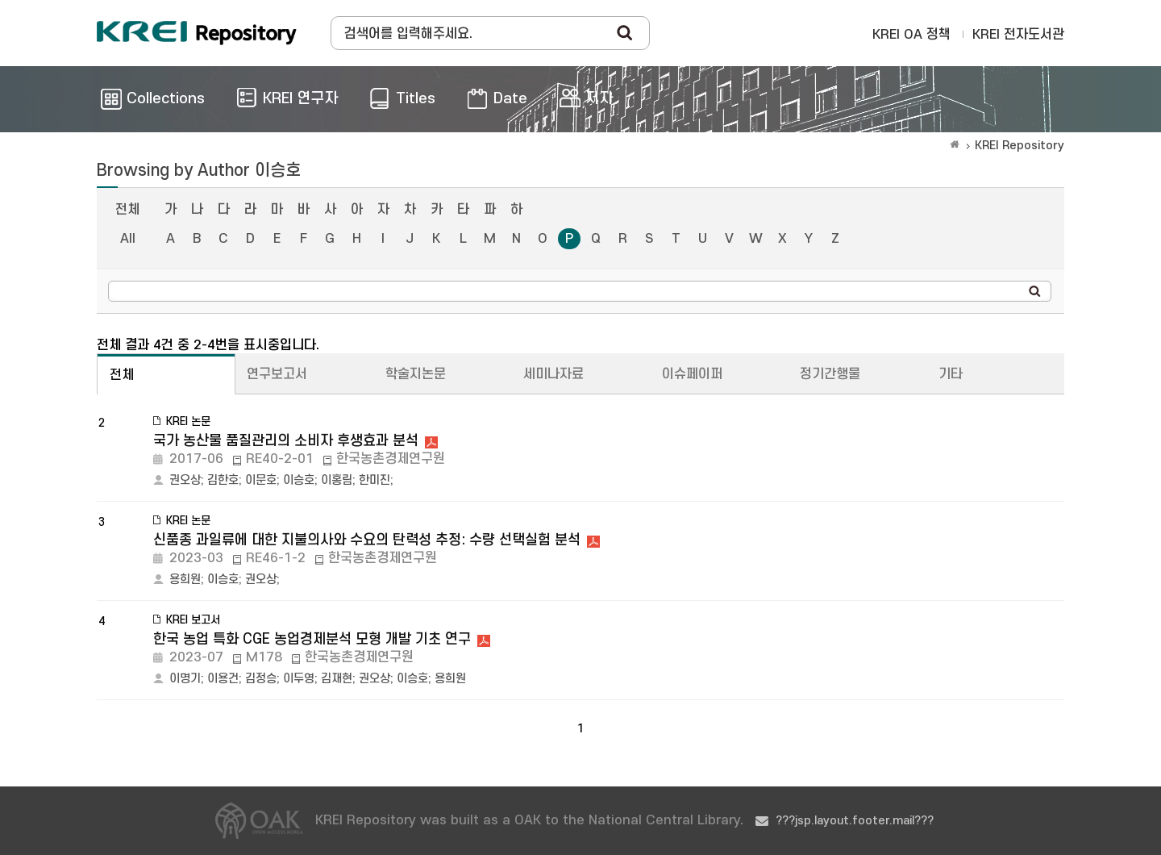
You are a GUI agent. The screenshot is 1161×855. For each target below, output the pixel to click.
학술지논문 (415, 374)
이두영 (298, 679)
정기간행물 (830, 374)
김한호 (223, 480)
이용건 (223, 679)
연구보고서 (277, 374)
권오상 (185, 480)
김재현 (336, 679)
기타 (950, 374)
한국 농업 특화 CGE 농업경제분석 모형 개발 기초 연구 (312, 639)
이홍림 (336, 480)
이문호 (261, 480)
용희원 (185, 579)
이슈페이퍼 (692, 374)
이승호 (298, 480)
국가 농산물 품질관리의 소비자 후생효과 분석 (285, 440)
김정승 (261, 679)
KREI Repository (1019, 145)
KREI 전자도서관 (1018, 34)
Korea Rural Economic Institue (197, 33)
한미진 (374, 480)
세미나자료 (553, 374)
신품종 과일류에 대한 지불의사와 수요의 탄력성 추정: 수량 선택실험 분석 (366, 540)
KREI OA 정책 (911, 34)
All (127, 238)
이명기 (185, 679)
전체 (127, 209)
